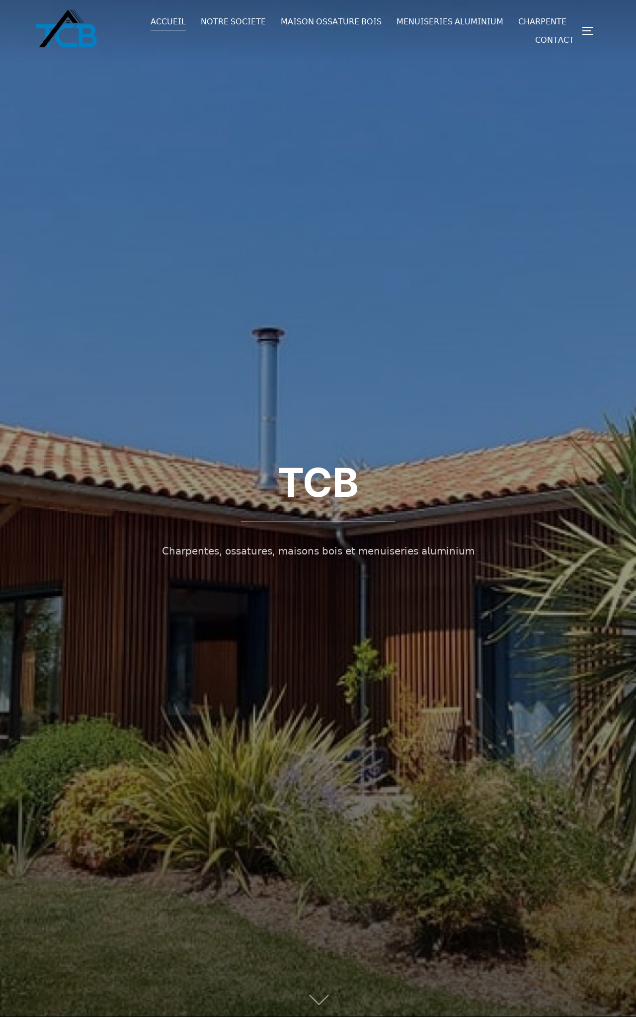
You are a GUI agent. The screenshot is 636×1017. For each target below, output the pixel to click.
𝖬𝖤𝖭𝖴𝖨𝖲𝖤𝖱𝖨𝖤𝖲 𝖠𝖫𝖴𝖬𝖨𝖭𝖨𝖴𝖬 (450, 21)
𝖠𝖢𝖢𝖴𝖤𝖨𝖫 (168, 21)
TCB (318, 482)
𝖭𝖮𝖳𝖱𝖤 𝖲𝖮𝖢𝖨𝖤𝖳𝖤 (233, 21)
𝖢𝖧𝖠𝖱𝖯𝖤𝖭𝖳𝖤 (542, 21)
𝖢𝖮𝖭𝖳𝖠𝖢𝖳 (554, 40)
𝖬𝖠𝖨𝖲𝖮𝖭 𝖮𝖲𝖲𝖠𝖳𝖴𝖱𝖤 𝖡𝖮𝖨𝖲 (331, 21)
